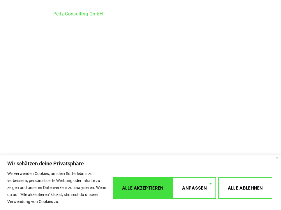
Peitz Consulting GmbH (78, 14)
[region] (140, 182)
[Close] (277, 157)
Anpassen (133, 187)
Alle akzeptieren (243, 187)
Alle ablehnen (183, 187)
